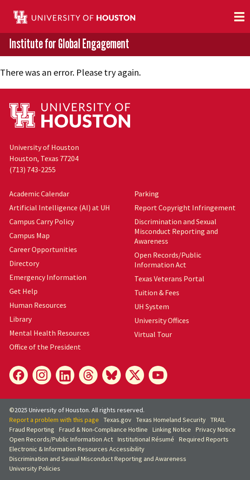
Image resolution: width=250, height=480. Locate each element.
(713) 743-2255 (32, 169)
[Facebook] (18, 375)
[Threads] (88, 375)
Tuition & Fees (156, 292)
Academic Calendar (39, 193)
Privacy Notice (216, 429)
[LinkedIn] (65, 375)
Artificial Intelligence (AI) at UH (59, 207)
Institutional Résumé (146, 439)
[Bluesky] (111, 375)
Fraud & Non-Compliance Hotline (103, 429)
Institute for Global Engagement (69, 43)
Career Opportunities (43, 249)
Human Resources (37, 305)
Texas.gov (118, 419)
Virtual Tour (153, 334)
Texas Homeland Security (171, 419)
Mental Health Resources (49, 332)
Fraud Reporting (31, 429)
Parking (146, 193)
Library (20, 319)
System (151, 306)
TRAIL (218, 419)
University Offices (161, 320)
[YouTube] (158, 375)
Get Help (23, 291)
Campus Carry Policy (41, 221)
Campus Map (29, 235)
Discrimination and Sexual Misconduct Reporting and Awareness (176, 231)
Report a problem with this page (54, 419)
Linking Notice (171, 429)
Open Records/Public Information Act (167, 259)
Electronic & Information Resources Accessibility (77, 449)
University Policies (34, 468)
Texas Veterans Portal (169, 278)
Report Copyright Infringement (185, 207)
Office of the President (45, 346)
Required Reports (204, 439)
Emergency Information (47, 277)
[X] (134, 375)
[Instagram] (42, 375)
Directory (24, 263)
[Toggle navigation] (239, 16)
